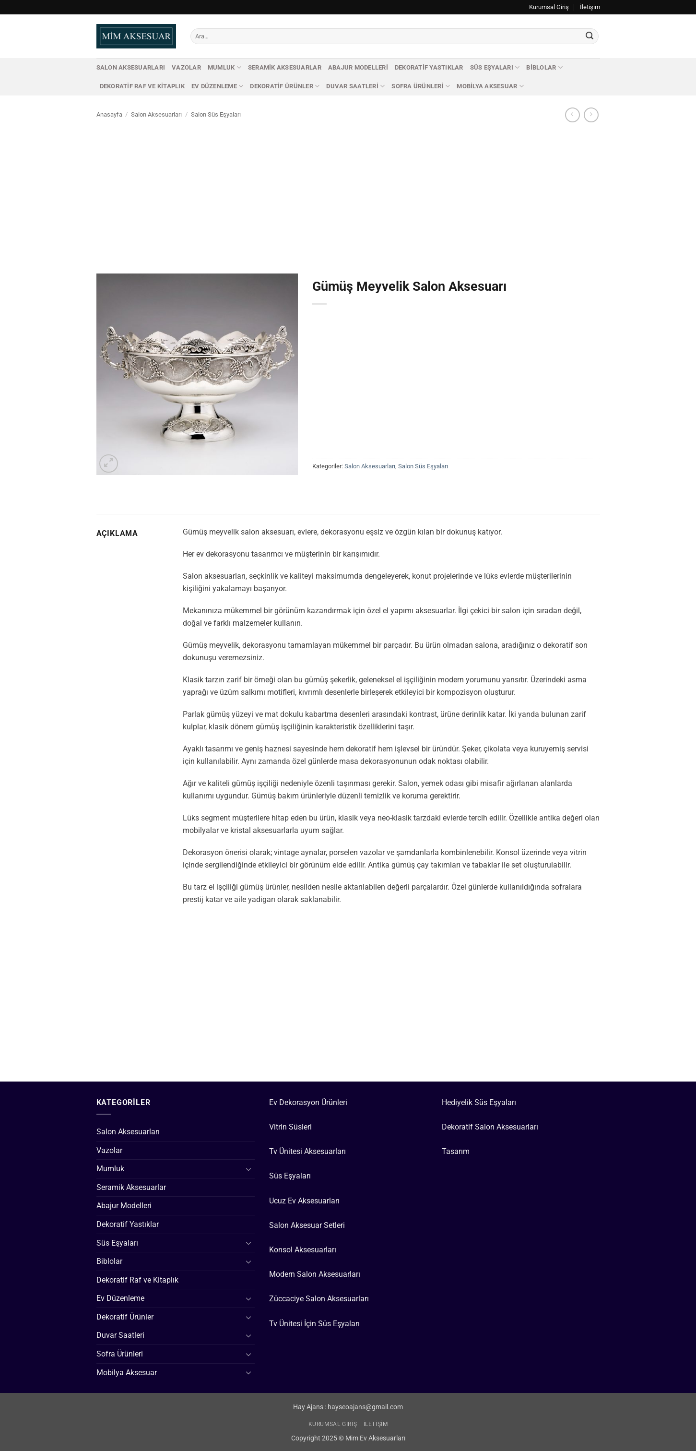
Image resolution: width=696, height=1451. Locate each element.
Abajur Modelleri (358, 67)
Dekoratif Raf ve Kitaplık (142, 86)
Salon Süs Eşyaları (216, 114)
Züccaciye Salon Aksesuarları (319, 1298)
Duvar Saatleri (355, 86)
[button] (108, 463)
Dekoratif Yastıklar (429, 67)
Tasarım (456, 1151)
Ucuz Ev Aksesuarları (304, 1200)
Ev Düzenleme (217, 86)
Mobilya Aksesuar (490, 86)
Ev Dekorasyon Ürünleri (308, 1102)
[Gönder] (589, 36)
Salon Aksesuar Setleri (307, 1225)
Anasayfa (109, 114)
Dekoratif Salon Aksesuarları (490, 1126)
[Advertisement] (348, 195)
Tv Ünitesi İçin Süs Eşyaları (314, 1323)
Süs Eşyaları (495, 67)
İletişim (590, 7)
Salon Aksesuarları (130, 67)
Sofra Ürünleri (420, 86)
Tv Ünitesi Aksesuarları (307, 1151)
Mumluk (224, 67)
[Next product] (572, 114)
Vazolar (186, 67)
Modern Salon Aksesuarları (314, 1274)
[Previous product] (591, 114)
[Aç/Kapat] (249, 1169)
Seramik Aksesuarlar (284, 67)
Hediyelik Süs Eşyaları (479, 1102)
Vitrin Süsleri (290, 1126)
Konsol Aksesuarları (302, 1249)
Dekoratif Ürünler (284, 86)
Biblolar (544, 67)
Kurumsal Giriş (549, 7)
